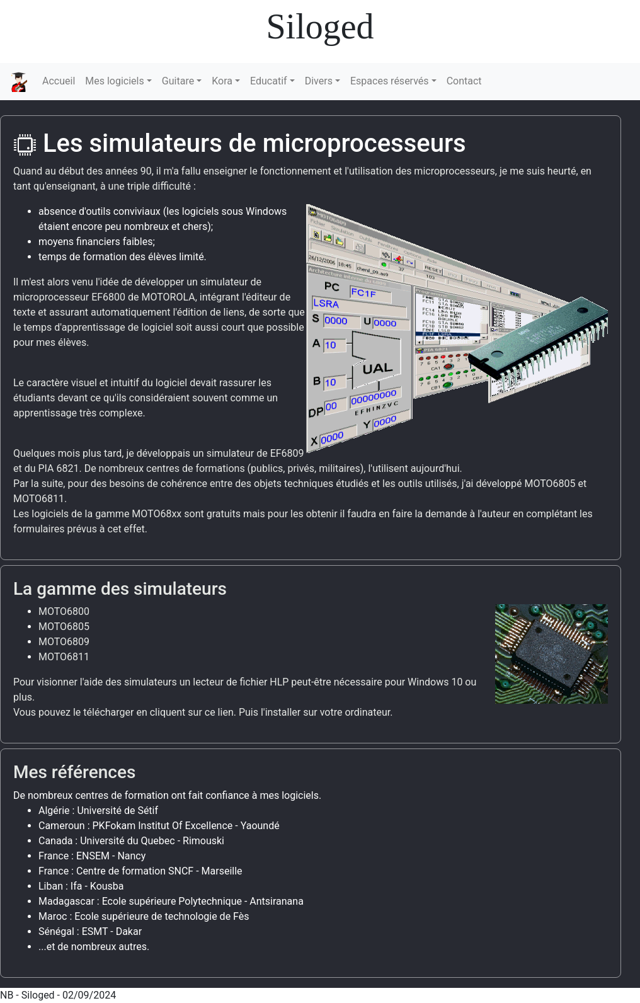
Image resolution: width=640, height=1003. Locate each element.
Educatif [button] (268, 81)
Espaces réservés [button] (389, 81)
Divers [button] (319, 81)
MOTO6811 (63, 657)
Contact (464, 81)
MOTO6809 (63, 642)
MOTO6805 (63, 627)
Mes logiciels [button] (114, 81)
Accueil (58, 81)
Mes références (74, 772)
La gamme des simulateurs (120, 588)
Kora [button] (222, 81)
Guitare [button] (178, 81)
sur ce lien (210, 712)
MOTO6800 (63, 611)
